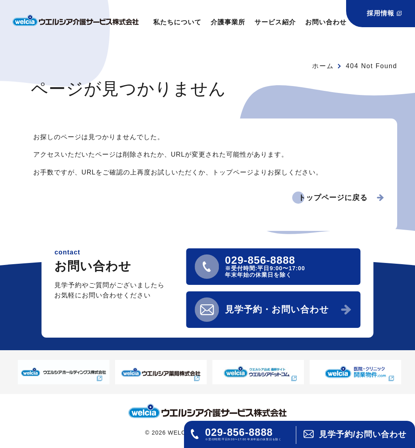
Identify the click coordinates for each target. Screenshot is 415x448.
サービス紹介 (275, 22)
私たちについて (177, 22)
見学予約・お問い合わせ (277, 309)
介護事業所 (228, 22)
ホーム (323, 65)
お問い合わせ (326, 22)
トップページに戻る (333, 198)
